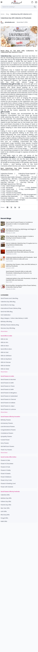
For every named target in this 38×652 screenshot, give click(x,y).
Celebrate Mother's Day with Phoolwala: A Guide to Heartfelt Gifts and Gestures (21, 279)
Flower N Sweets (6, 473)
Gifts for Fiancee (6, 362)
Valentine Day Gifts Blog (8, 302)
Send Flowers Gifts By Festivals (10, 491)
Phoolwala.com (29, 157)
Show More (4, 331)
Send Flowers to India (7, 376)
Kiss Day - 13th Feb (26, 182)
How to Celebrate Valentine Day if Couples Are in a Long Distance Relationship (21, 244)
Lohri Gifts (4, 511)
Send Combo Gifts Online (8, 457)
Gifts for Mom (5, 346)
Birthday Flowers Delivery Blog (10, 325)
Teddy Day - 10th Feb (8, 180)
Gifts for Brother (5, 365)
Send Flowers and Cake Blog (9, 298)
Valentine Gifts (5, 495)
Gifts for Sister (5, 369)
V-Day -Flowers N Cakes (9, 191)
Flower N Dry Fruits (6, 480)
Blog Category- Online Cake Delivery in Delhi (14, 318)
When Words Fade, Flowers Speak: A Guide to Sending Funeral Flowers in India (20, 237)
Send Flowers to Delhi (7, 383)
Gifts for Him (25, 175)
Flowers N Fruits (5, 467)
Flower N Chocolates (7, 463)
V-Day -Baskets (31, 187)
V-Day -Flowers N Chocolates (11, 193)
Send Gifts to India (6, 335)
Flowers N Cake (5, 460)
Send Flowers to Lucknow (8, 409)
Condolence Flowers (7, 433)
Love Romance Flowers (8, 426)
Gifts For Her (5, 175)
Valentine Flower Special (26, 174)
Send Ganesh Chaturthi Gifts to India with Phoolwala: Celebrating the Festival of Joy (19, 272)
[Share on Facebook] (7, 207)
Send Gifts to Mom (6, 349)
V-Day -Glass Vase (7, 189)
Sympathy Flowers (6, 436)
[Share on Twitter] (11, 207)
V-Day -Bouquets (7, 187)
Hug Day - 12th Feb (7, 182)
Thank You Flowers (6, 450)
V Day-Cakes (29, 196)
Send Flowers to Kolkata (8, 403)
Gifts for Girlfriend (6, 356)
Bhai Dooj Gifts (5, 515)
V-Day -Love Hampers (27, 189)
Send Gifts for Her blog (7, 305)
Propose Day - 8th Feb (9, 179)
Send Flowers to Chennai (8, 399)
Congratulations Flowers (8, 430)
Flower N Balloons (6, 477)
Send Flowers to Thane (7, 386)
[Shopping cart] (32, 2)
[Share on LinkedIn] (15, 207)
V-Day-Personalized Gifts (9, 201)
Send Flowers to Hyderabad (9, 396)
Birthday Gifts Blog (6, 321)
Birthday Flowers (6, 420)
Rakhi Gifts (4, 521)
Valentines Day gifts (8, 157)
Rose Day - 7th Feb (29, 177)
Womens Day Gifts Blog (8, 328)
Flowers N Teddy (6, 470)
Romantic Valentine (7, 198)
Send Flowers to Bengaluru (9, 393)
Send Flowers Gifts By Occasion (10, 416)
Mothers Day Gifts (6, 498)
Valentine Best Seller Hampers (11, 177)
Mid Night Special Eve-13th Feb (11, 184)
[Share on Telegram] (19, 207)
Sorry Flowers (5, 443)
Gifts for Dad (4, 352)
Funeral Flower (5, 440)
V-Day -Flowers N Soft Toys (10, 194)
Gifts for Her (4, 339)
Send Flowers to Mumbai (8, 379)
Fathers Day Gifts (6, 501)
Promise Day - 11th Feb (27, 180)
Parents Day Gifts (6, 505)
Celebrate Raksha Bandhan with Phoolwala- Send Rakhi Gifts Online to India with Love (21, 258)
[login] (36, 2)
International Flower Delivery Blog (11, 308)
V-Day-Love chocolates (28, 198)
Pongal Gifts (4, 518)
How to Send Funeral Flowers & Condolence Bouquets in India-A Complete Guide (19, 223)
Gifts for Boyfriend (6, 359)
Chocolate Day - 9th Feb (27, 179)
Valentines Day (6, 56)
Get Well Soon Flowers (7, 446)
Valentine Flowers (7, 174)
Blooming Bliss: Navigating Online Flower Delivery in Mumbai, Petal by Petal (21, 286)
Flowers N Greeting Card (8, 483)
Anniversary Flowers (7, 423)
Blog (7, 14)
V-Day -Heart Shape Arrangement (13, 186)
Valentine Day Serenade (9, 196)
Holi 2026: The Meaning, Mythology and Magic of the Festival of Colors (21, 230)
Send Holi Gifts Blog (6, 311)
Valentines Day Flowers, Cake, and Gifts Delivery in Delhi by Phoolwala (21, 265)
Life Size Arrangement (28, 194)
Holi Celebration (6, 315)
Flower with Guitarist (7, 487)
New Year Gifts (5, 508)
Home (2, 14)
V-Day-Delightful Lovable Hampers (13, 200)
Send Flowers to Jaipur (7, 406)
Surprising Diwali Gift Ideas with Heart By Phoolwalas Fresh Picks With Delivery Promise (20, 251)
